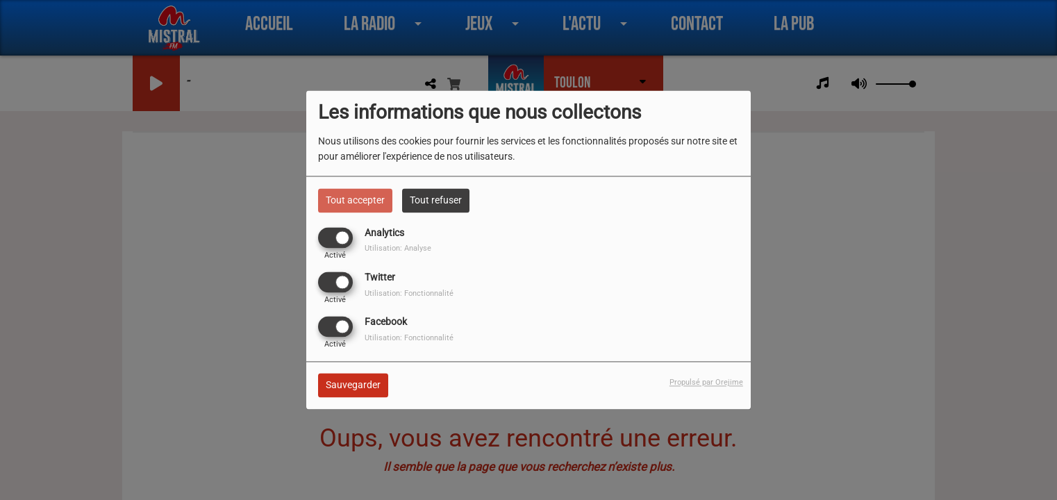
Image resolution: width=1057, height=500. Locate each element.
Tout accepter (355, 200)
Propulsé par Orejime (706, 383)
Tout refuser (436, 200)
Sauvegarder (353, 385)
